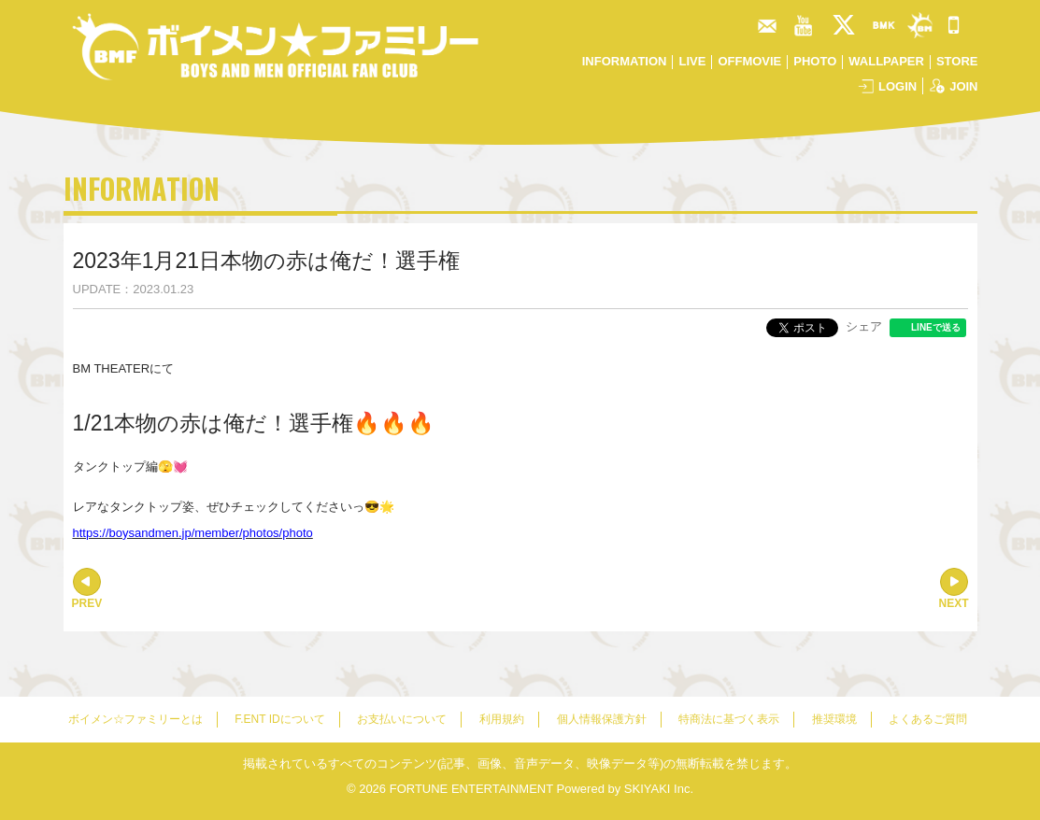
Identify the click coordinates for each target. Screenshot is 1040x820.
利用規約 (501, 719)
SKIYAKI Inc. (658, 789)
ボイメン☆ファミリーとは (135, 719)
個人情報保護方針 (602, 719)
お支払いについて (402, 719)
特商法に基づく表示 (728, 719)
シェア (864, 326)
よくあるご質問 (928, 719)
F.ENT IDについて (279, 719)
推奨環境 (834, 719)
